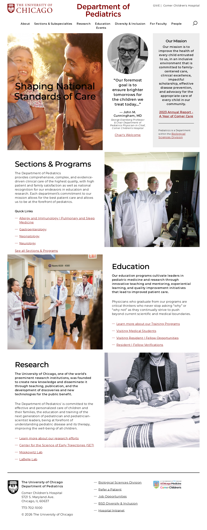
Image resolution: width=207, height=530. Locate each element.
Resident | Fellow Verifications (139, 345)
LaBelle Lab (28, 459)
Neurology (27, 243)
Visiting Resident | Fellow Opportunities (147, 338)
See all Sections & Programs (36, 251)
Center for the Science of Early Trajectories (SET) (56, 445)
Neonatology (29, 236)
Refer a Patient (109, 489)
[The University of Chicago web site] (38, 9)
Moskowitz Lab (30, 452)
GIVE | (157, 5)
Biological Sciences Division (171, 135)
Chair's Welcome (128, 135)
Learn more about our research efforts (49, 438)
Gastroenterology (32, 229)
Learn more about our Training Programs (148, 324)
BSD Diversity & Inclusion (118, 503)
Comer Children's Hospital (181, 5)
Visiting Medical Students (136, 331)
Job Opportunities (112, 496)
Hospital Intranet (111, 510)
